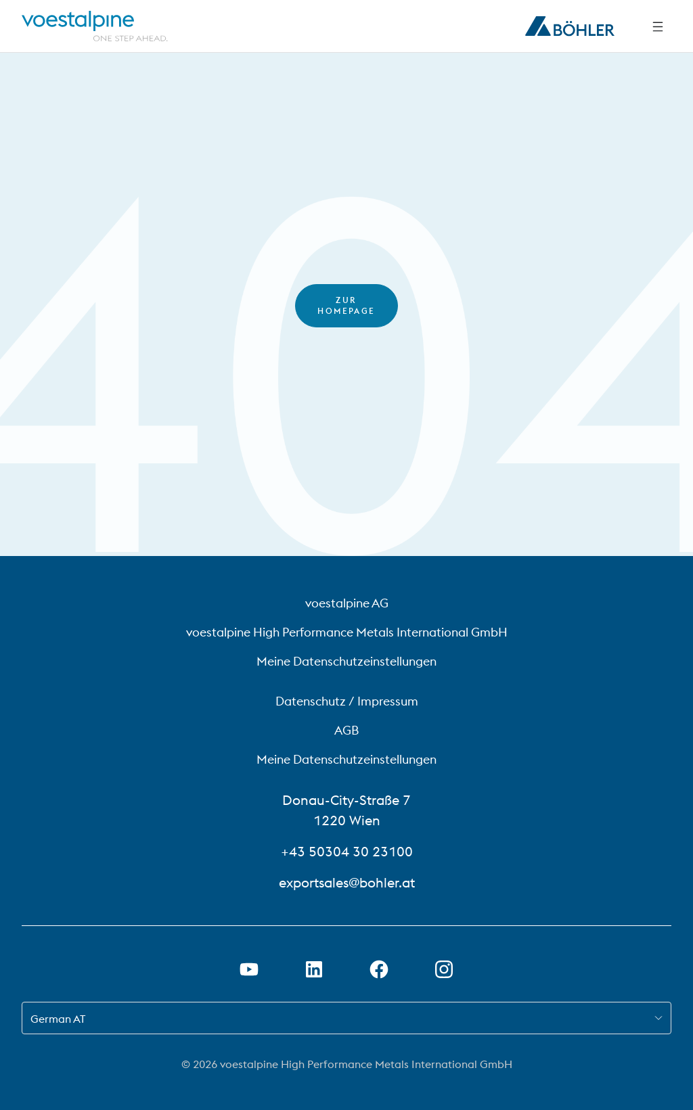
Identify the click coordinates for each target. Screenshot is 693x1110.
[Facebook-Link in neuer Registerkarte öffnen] (379, 969)
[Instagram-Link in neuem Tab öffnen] (444, 969)
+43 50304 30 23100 (347, 851)
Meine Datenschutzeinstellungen (346, 661)
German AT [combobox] (57, 1018)
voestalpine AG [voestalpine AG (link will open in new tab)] (346, 603)
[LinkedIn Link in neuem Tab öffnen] (314, 969)
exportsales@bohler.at (347, 882)
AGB (346, 730)
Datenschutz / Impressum (346, 701)
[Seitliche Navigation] (657, 26)
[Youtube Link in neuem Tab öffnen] (249, 969)
